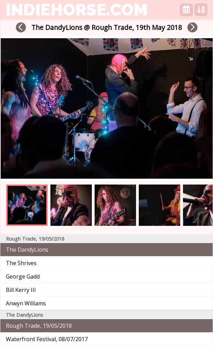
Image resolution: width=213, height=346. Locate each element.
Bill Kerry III (21, 290)
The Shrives (21, 263)
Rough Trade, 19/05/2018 (39, 325)
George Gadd (23, 276)
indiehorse (77, 9)
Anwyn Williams (26, 303)
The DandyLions (27, 249)
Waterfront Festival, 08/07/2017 (47, 339)
